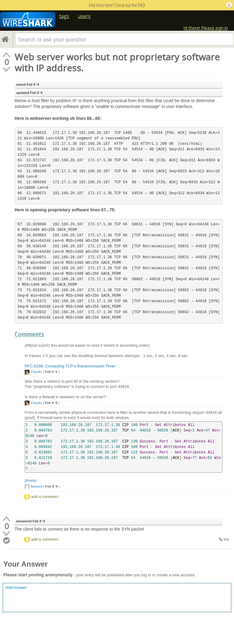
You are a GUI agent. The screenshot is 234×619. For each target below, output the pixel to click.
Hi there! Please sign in (205, 28)
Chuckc (36, 372)
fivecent (36, 486)
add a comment (44, 496)
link (226, 539)
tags (64, 16)
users (84, 16)
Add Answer (16, 587)
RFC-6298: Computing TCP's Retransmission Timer (70, 366)
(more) (30, 480)
